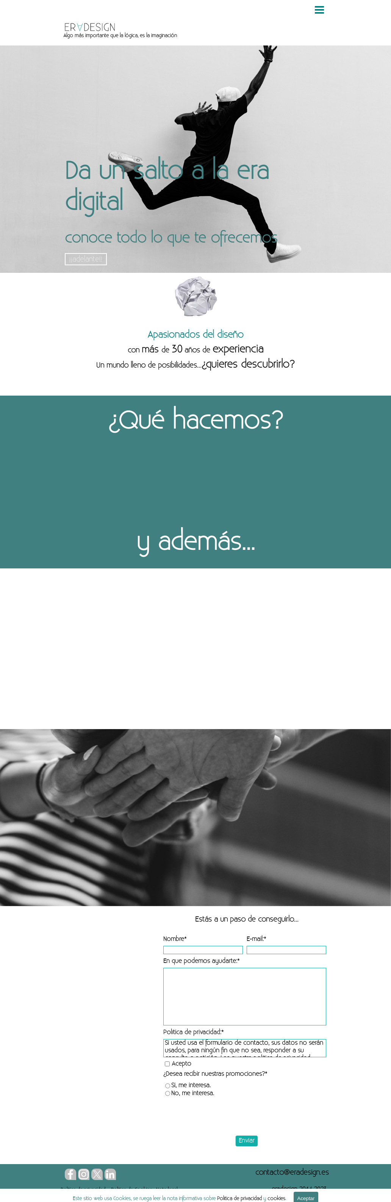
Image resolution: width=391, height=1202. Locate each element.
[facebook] (70, 1174)
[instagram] (83, 1174)
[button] (292, 1172)
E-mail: (256, 939)
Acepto (181, 1063)
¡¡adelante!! (85, 259)
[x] (97, 1174)
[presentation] (220, 1117)
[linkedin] (110, 1174)
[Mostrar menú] (319, 10)
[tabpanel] (184, 35)
